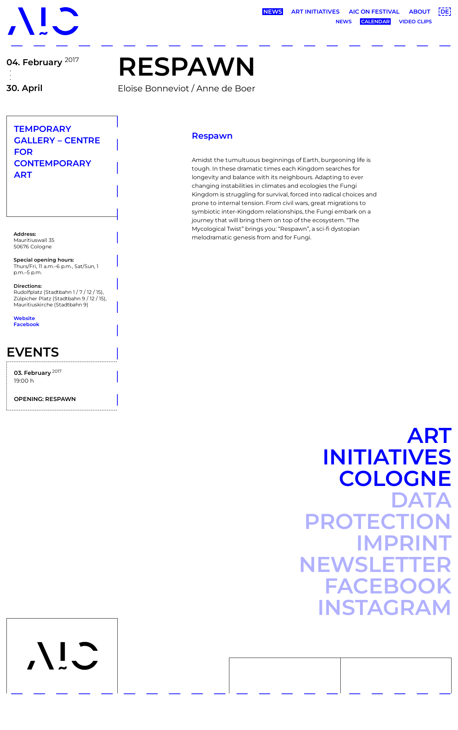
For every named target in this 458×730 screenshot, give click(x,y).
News (272, 11)
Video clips (415, 21)
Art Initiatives (315, 11)
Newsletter (375, 564)
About (419, 11)
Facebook (26, 324)
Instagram (384, 607)
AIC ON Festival (374, 11)
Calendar (375, 21)
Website (24, 318)
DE (444, 11)
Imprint (404, 543)
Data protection (378, 510)
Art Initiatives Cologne (387, 456)
